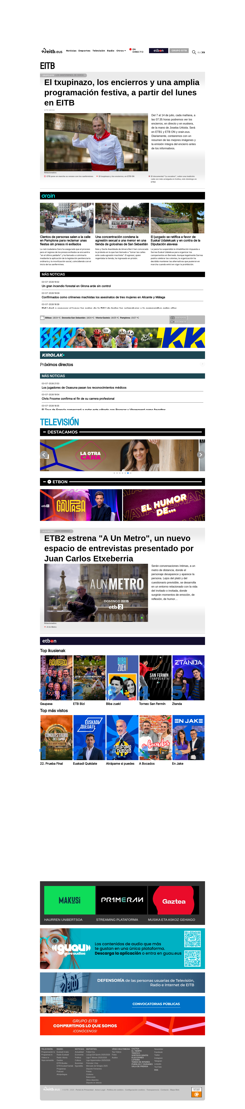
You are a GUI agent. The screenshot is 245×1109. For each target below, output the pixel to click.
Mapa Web (174, 1090)
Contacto (165, 1090)
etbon (60, 481)
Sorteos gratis (140, 1055)
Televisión (98, 50)
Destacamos (62, 432)
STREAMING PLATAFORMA (117, 919)
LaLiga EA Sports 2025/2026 (98, 1055)
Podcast (60, 1071)
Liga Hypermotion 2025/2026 (98, 1060)
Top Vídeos (116, 1052)
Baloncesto (90, 1077)
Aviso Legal (100, 1090)
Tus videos (178, 321)
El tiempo (137, 1051)
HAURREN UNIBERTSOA (63, 919)
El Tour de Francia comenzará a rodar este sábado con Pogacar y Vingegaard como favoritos (104, 410)
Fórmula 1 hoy (92, 1063)
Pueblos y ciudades (142, 1064)
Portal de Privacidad (84, 1090)
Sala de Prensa (140, 1066)
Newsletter (158, 1049)
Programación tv (48, 1052)
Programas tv (46, 1055)
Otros (120, 50)
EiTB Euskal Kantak (65, 1066)
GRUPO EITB (179, 50)
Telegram (158, 1061)
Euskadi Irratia (63, 1052)
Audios (115, 1058)
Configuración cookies (135, 1090)
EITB (47, 66)
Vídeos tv (45, 1058)
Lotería (136, 1060)
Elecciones (138, 1058)
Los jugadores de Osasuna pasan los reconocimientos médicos (84, 387)
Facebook (158, 1052)
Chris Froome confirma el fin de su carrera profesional (78, 398)
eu (199, 52)
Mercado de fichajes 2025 (97, 1066)
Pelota (89, 1071)
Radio (110, 50)
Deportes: (91, 1049)
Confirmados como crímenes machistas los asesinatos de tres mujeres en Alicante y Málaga (103, 297)
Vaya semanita (47, 1060)
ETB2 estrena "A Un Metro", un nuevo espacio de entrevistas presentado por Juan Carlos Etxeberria (119, 548)
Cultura (78, 1060)
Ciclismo (89, 1074)
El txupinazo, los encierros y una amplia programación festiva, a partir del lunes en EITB (121, 92)
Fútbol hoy (90, 1052)
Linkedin (157, 1064)
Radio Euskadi (63, 1055)
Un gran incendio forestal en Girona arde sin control (76, 286)
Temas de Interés (141, 1062)
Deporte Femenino (94, 1069)
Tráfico (136, 1053)
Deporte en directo (94, 1083)
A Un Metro (51, 627)
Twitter (157, 1055)
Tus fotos (178, 317)
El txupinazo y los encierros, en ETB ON (116, 176)
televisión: (47, 1049)
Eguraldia (79, 1066)
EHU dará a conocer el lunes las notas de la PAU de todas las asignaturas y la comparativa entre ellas (109, 308)
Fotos (114, 1055)
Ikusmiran (79, 1063)
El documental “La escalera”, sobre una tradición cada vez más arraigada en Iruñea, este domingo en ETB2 (174, 179)
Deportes (84, 50)
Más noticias (53, 274)
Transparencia (152, 1090)
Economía (79, 1055)
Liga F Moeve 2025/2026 (96, 1058)
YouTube (158, 1067)
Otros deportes (92, 1080)
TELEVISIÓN (59, 422)
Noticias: (79, 1049)
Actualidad (79, 1052)
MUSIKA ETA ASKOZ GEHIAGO (171, 919)
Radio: (60, 1049)
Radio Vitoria (62, 1058)
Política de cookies (115, 1090)
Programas (61, 1069)
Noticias (71, 50)
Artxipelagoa (62, 1074)
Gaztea (60, 1060)
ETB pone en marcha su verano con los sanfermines (70, 176)
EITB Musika (62, 1063)
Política (78, 1058)
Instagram (158, 1058)
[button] (114, 473)
